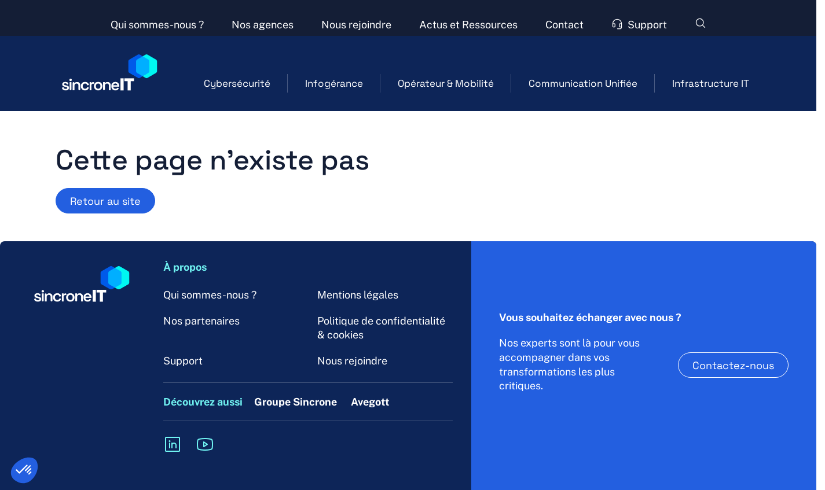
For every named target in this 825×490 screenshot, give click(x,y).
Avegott (370, 402)
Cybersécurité (237, 83)
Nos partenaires (201, 321)
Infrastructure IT (710, 83)
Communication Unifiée (583, 83)
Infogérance (334, 83)
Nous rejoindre (352, 361)
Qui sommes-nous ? (209, 295)
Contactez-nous (733, 365)
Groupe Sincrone (295, 402)
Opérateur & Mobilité (446, 83)
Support (183, 361)
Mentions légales (357, 295)
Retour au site (105, 201)
